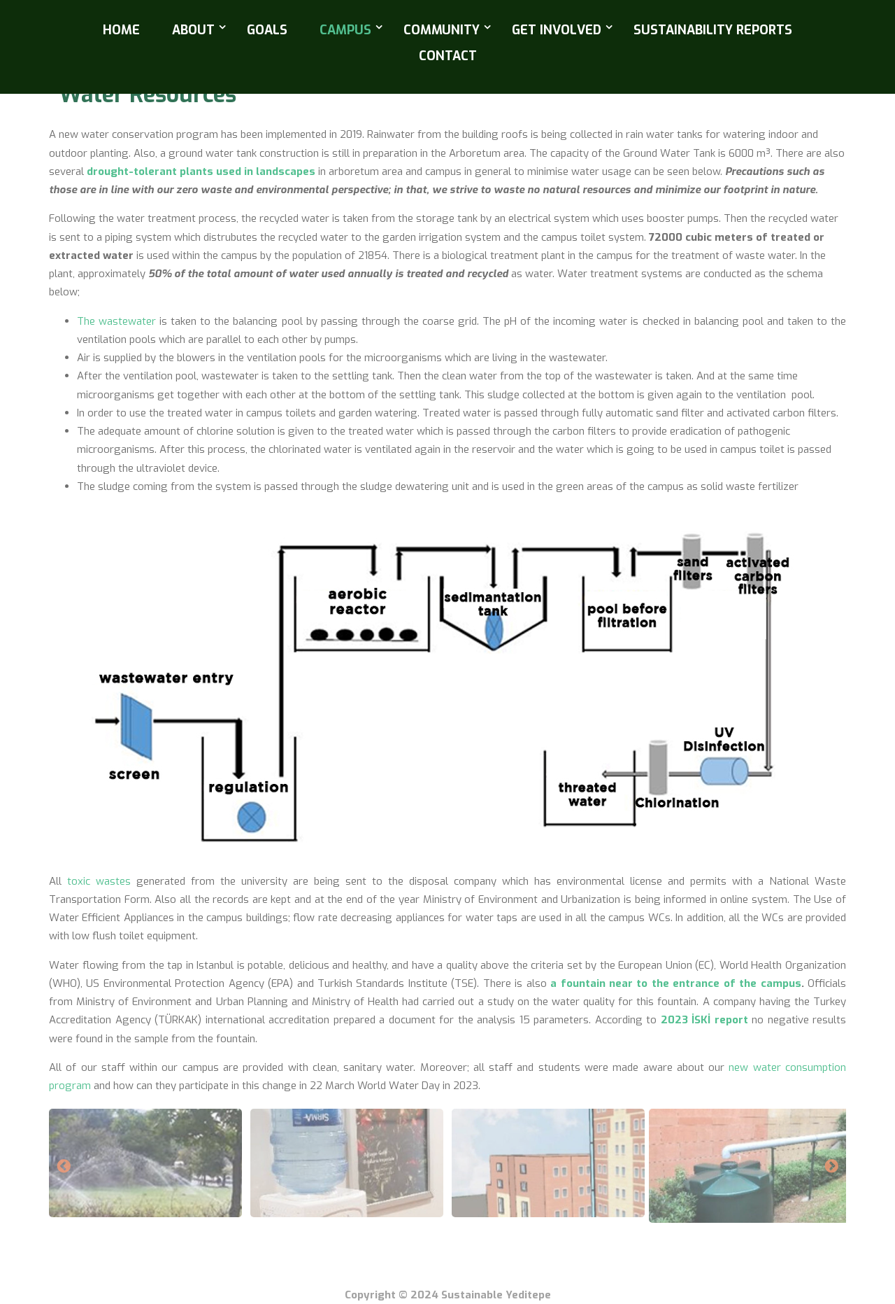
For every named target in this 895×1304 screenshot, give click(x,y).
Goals (267, 30)
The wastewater (116, 321)
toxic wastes (99, 881)
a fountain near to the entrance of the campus (675, 983)
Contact (448, 56)
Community (441, 30)
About (193, 30)
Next (831, 1167)
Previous (63, 1167)
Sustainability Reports (712, 30)
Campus (345, 30)
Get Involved (556, 30)
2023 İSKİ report (704, 1020)
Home (121, 30)
